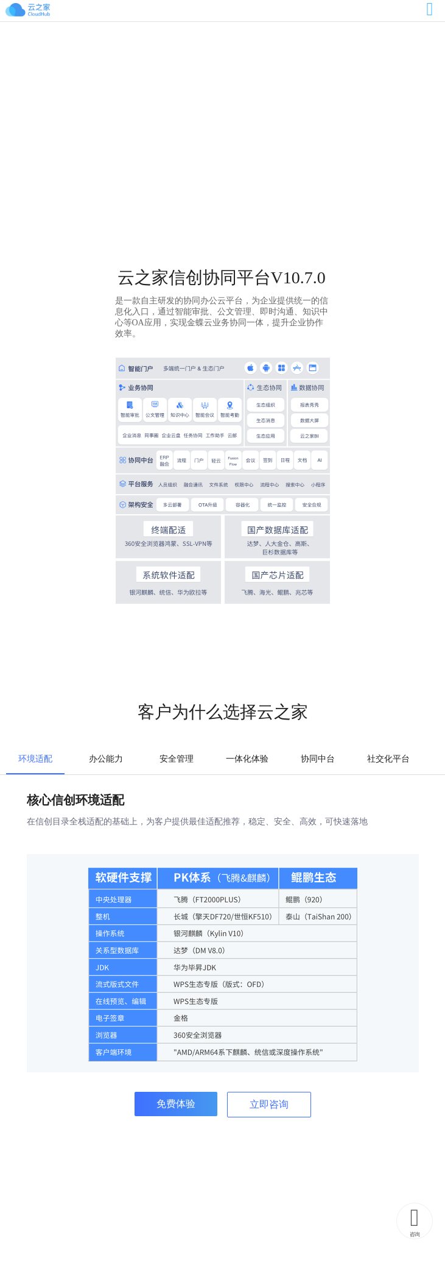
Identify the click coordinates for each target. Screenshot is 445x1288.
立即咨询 (269, 1104)
